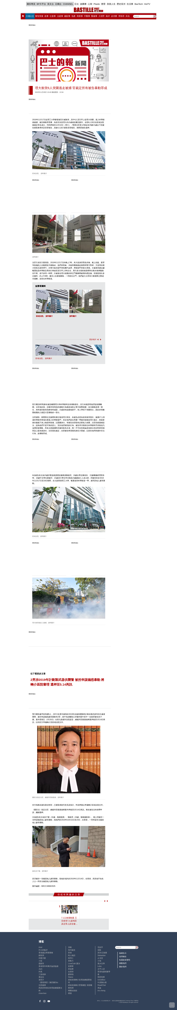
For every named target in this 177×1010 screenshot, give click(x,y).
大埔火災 (30, 16)
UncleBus (101, 980)
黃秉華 (70, 966)
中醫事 (87, 16)
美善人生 (111, 4)
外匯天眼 (42, 958)
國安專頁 (31, 4)
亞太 (77, 4)
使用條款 (122, 956)
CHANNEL (68, 4)
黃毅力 (70, 961)
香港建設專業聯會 (46, 953)
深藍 (99, 950)
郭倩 (70, 953)
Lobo (100, 966)
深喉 (70, 947)
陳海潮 (70, 988)
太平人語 (101, 969)
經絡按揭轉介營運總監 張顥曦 (80, 985)
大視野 (101, 16)
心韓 (90, 4)
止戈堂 (100, 958)
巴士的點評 (43, 950)
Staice (70, 977)
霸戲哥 (41, 963)
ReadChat (102, 985)
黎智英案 (39, 16)
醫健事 (94, 16)
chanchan (42, 993)
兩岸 (108, 16)
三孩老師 (42, 974)
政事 (46, 16)
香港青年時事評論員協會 (48, 966)
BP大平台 (41, 4)
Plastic (97, 4)
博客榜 (121, 16)
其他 (128, 16)
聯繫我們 (122, 963)
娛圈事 (83, 4)
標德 (70, 993)
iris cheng (101, 991)
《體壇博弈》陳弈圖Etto (48, 982)
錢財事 (67, 16)
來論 (99, 988)
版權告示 (122, 953)
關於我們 (122, 967)
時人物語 (71, 955)
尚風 (40, 972)
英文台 (50, 4)
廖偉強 (70, 974)
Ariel (40, 947)
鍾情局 (41, 955)
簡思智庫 (101, 977)
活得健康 (42, 985)
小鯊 (40, 961)
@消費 (114, 16)
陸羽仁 (70, 958)
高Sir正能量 (102, 953)
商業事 (80, 16)
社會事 (53, 16)
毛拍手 (100, 947)
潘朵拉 (41, 977)
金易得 (70, 972)
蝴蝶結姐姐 (72, 991)
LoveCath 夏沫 (74, 963)
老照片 (41, 980)
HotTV (147, 4)
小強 (99, 961)
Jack (40, 969)
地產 (73, 16)
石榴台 (58, 4)
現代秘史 (71, 950)
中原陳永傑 (102, 982)
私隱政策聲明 (124, 960)
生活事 (130, 4)
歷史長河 (121, 4)
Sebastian (102, 955)
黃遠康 (70, 969)
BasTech (139, 4)
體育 (103, 4)
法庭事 (60, 16)
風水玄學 (101, 963)
